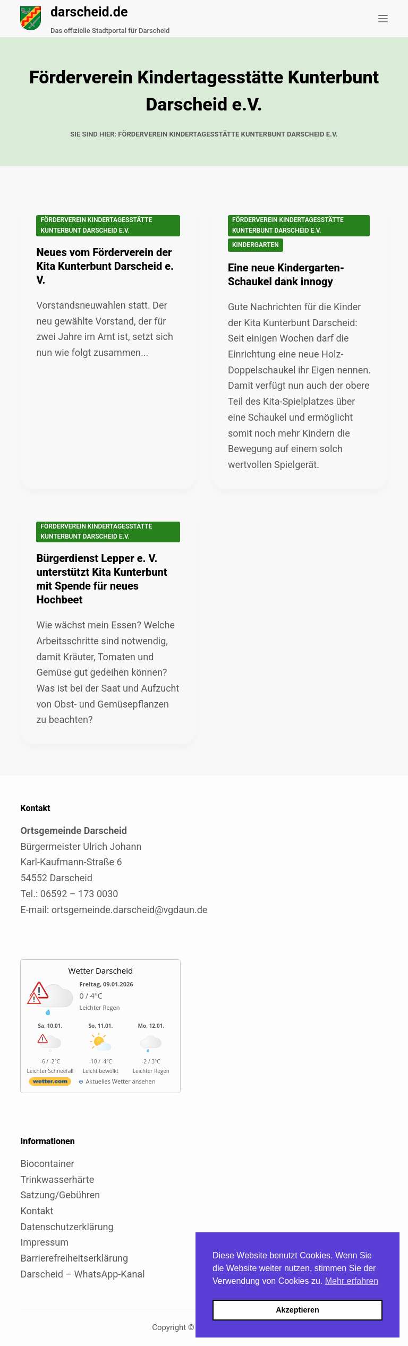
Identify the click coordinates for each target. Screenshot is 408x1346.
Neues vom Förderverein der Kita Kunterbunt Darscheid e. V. (105, 266)
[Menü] (383, 18)
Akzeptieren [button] (297, 1310)
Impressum (44, 1242)
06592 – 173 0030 (79, 893)
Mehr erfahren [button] (352, 1280)
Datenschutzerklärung (66, 1226)
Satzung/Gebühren (60, 1194)
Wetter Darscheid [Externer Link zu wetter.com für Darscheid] (101, 970)
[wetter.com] (50, 1083)
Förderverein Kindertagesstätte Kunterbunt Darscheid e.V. (96, 225)
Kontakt (36, 1210)
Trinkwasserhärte (57, 1179)
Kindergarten (255, 245)
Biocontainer (47, 1163)
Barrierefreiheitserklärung (74, 1258)
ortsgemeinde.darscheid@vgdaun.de (130, 909)
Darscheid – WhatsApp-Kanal (82, 1274)
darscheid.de (89, 12)
